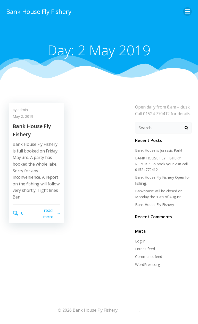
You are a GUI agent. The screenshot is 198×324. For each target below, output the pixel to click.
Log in (140, 241)
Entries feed (145, 248)
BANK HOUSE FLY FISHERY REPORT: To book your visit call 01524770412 (161, 164)
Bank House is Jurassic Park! (158, 150)
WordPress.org (147, 264)
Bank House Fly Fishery (38, 11)
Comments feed (148, 256)
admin (23, 109)
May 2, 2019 (23, 116)
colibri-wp (128, 310)
